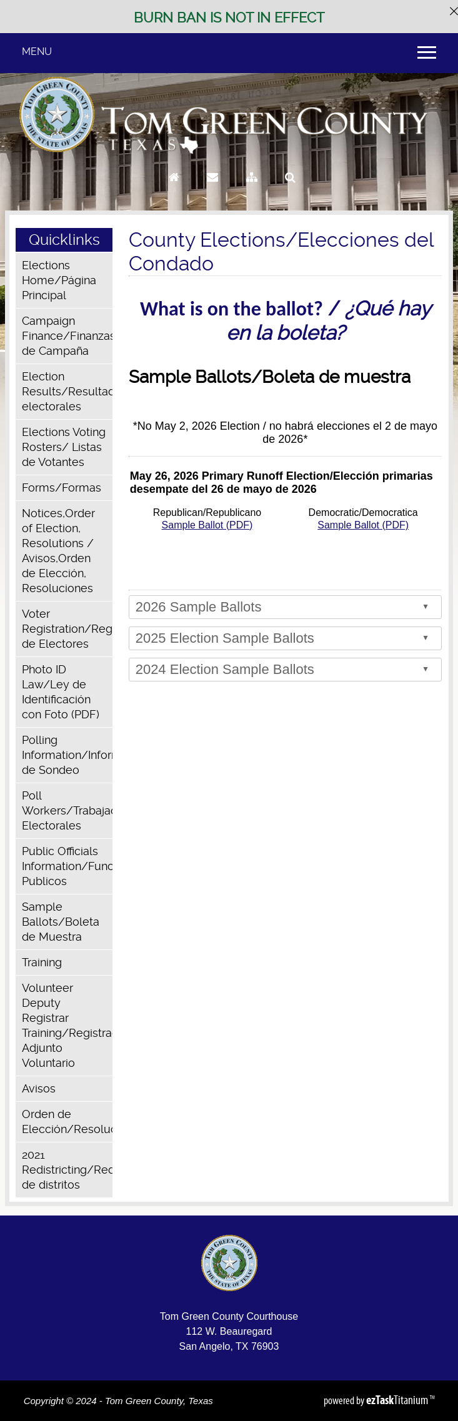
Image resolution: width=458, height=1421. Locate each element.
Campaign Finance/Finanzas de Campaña (67, 335)
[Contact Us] (212, 189)
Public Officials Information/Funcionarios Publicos (67, 866)
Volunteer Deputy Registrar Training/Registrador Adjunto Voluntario (67, 1025)
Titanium (398, 1399)
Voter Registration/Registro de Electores (67, 628)
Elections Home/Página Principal (59, 280)
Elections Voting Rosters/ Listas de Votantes (64, 446)
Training (42, 962)
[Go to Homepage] (174, 189)
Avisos (39, 1088)
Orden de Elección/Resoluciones (67, 1121)
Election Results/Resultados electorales (67, 391)
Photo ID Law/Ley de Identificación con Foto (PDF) (60, 692)
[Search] (290, 189)
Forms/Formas (61, 487)
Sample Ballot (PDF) (207, 525)
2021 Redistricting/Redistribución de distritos (67, 1169)
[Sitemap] (252, 189)
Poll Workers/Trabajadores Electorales (67, 810)
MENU (37, 51)
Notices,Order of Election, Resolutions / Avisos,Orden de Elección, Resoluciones (58, 551)
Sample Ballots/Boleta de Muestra (60, 921)
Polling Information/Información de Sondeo (67, 754)
